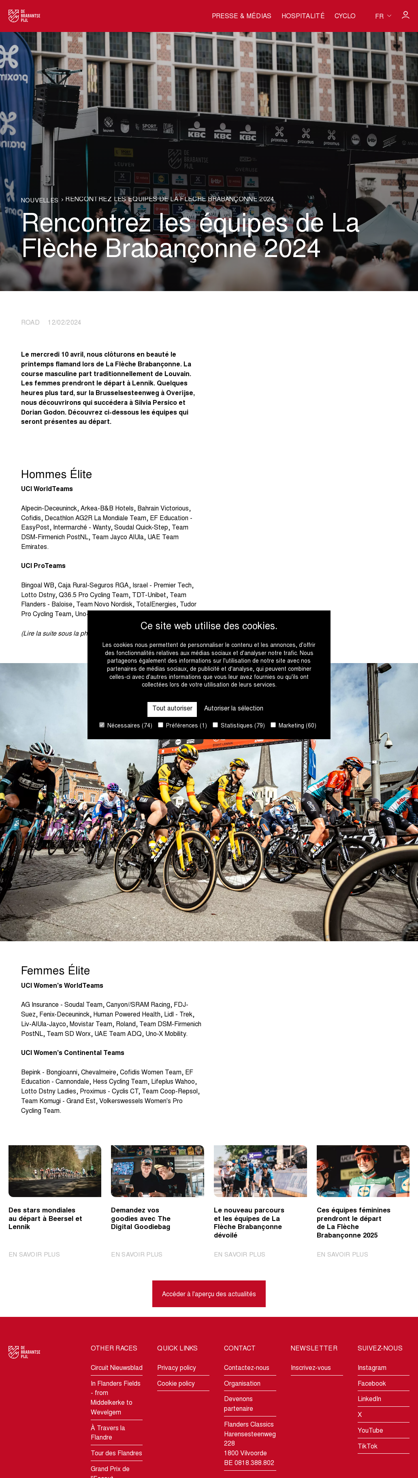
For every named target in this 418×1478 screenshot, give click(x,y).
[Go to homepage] (25, 16)
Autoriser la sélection (234, 709)
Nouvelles (41, 201)
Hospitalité (303, 17)
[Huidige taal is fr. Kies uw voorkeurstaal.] (383, 16)
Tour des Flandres (116, 1454)
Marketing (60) (293, 725)
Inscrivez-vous (311, 1368)
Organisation (242, 1384)
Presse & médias (242, 17)
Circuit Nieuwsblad (117, 1368)
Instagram (372, 1368)
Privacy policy (176, 1368)
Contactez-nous (246, 1368)
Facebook (372, 1384)
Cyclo (345, 17)
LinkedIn (369, 1400)
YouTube (370, 1431)
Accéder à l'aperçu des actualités (209, 1294)
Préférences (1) (182, 725)
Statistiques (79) (239, 725)
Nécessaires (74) (125, 725)
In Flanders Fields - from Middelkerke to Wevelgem (116, 1398)
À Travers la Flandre (108, 1433)
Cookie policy (176, 1384)
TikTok (367, 1447)
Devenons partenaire (238, 1405)
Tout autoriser (172, 709)
